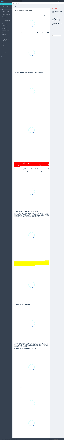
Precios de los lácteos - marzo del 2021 (23, 10)
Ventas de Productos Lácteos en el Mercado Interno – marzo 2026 (57, 31)
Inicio (13, 3)
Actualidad (17, 3)
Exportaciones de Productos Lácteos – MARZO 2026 (57, 28)
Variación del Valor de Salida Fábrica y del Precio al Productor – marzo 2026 (57, 19)
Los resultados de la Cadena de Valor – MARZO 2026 (57, 16)
